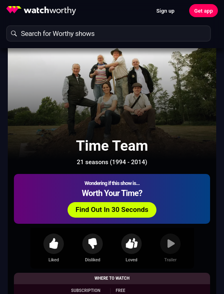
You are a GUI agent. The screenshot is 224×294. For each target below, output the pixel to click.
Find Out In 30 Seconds (112, 209)
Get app (203, 11)
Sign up (165, 11)
